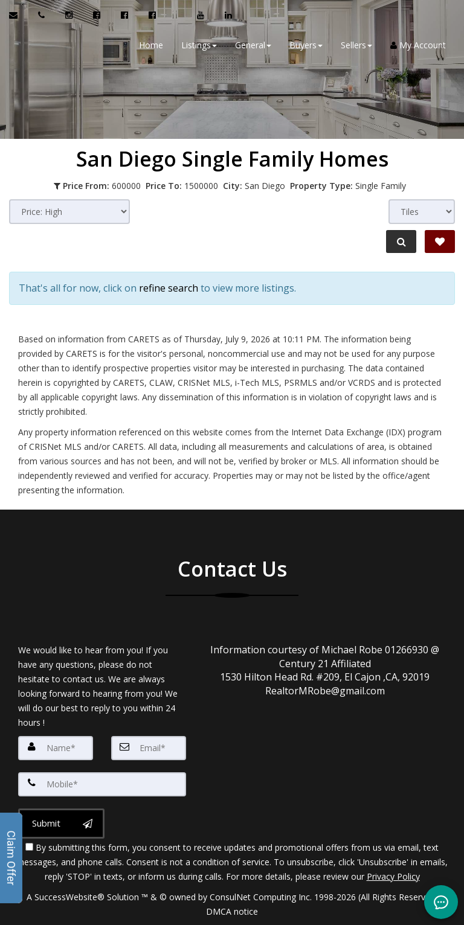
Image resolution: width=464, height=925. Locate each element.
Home (151, 45)
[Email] (148, 748)
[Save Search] (440, 241)
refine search (168, 288)
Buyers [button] (306, 45)
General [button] (253, 45)
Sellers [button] (356, 45)
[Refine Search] (401, 241)
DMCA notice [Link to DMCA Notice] (232, 911)
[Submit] (61, 823)
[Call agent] (42, 15)
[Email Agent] (19, 15)
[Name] (55, 748)
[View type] (421, 211)
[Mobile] (102, 784)
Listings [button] (199, 45)
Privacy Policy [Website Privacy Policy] (393, 876)
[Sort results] (69, 211)
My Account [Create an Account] (418, 45)
